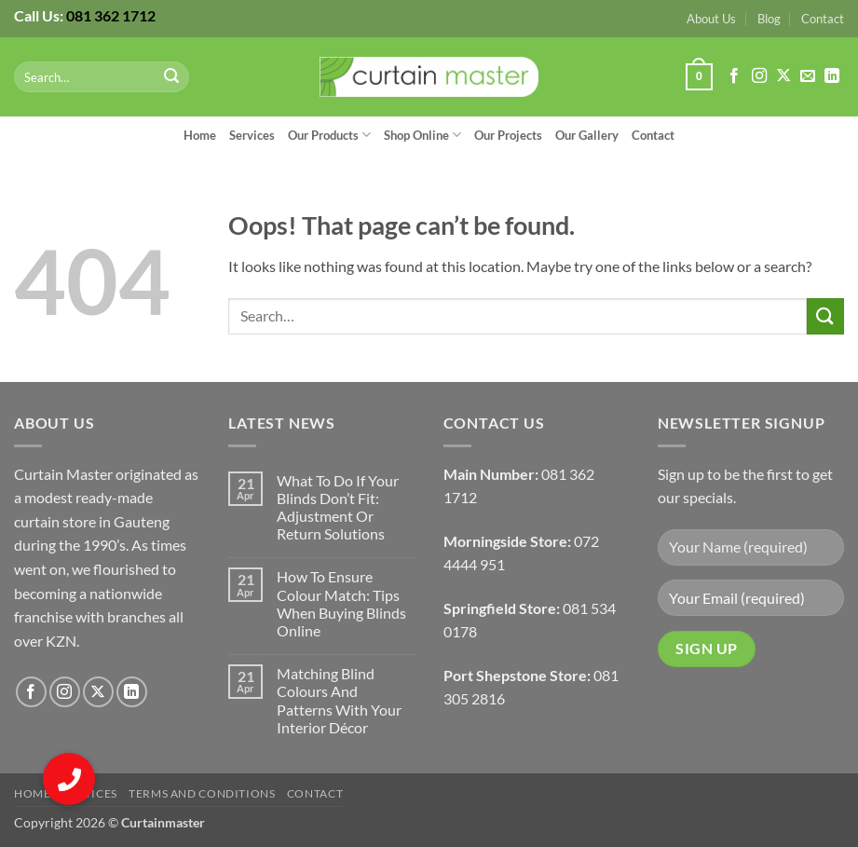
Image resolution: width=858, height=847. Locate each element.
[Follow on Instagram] (759, 76)
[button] (699, 77)
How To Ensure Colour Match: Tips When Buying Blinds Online (341, 603)
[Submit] (172, 77)
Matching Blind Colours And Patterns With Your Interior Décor (339, 700)
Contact (822, 18)
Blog (769, 18)
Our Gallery (587, 135)
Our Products (329, 134)
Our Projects (508, 135)
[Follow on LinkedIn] (831, 76)
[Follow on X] (783, 76)
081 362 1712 (111, 15)
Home (200, 135)
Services (252, 135)
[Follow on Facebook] (734, 76)
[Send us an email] (807, 76)
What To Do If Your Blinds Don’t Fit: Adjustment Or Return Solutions (338, 507)
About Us (711, 18)
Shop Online (422, 134)
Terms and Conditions (202, 793)
